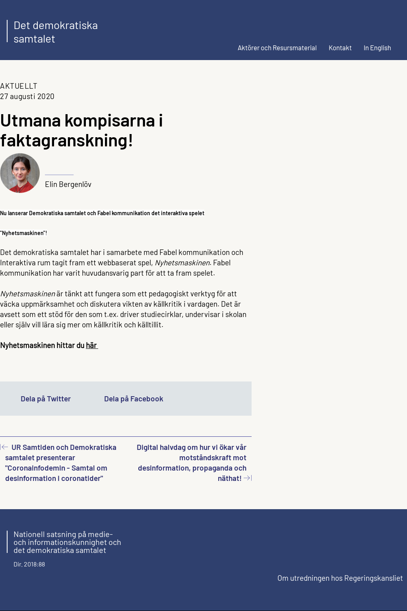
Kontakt (340, 47)
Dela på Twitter (46, 398)
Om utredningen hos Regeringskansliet (340, 577)
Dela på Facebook (133, 398)
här (92, 345)
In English (377, 47)
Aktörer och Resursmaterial (277, 47)
